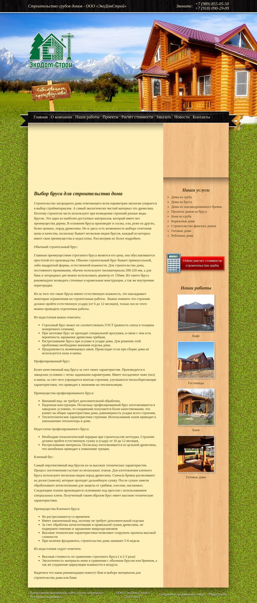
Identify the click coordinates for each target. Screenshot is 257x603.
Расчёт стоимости (137, 117)
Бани (196, 430)
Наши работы (87, 117)
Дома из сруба (181, 197)
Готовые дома (181, 231)
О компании (61, 117)
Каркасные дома (183, 221)
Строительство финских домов (193, 226)
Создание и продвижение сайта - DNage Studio (193, 594)
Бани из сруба (181, 216)
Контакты (201, 117)
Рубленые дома (182, 236)
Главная (41, 117)
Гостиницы (196, 383)
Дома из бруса (181, 202)
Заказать (163, 117)
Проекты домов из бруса (189, 211)
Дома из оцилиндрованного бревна (196, 207)
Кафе (196, 336)
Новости (182, 117)
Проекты (110, 117)
